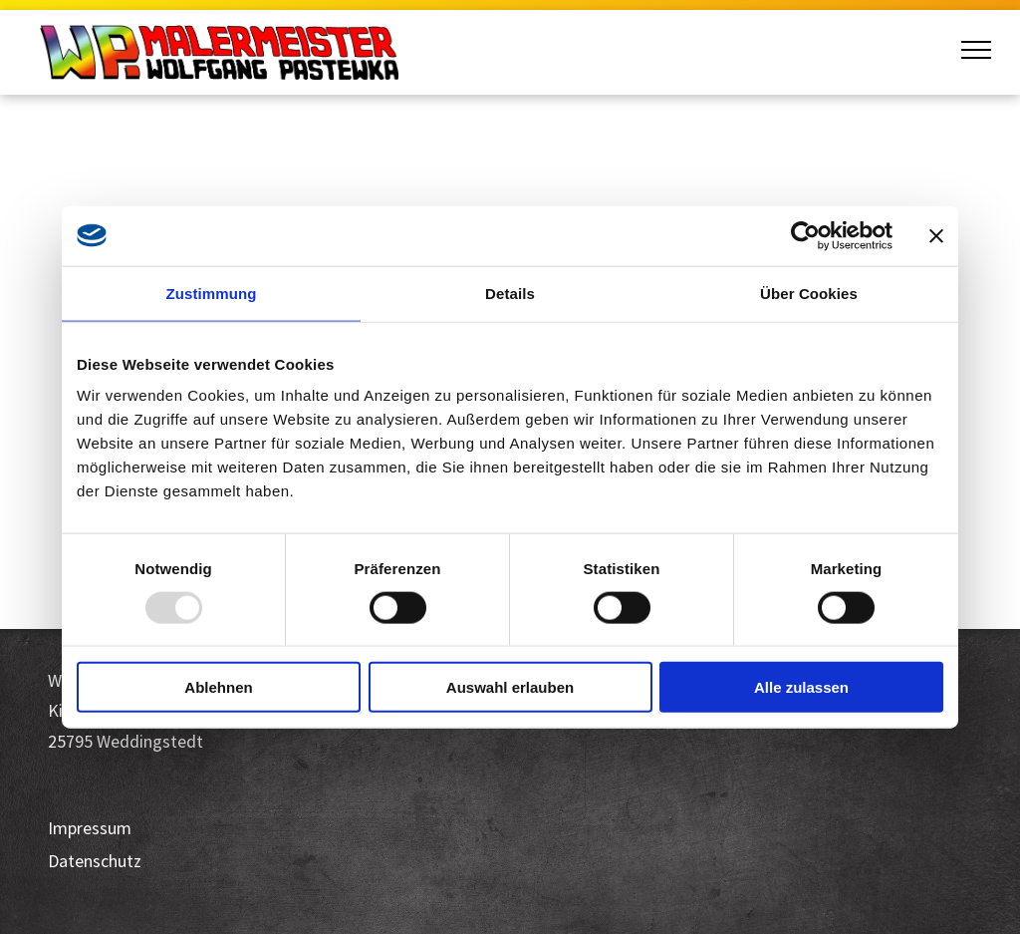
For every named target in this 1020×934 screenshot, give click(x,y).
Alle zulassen (801, 687)
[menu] (976, 50)
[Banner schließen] (936, 235)
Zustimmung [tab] (211, 292)
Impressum (89, 827)
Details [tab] (510, 292)
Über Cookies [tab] (809, 292)
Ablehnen (218, 687)
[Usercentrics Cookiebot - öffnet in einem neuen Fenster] (805, 235)
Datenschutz (94, 860)
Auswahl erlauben (510, 687)
